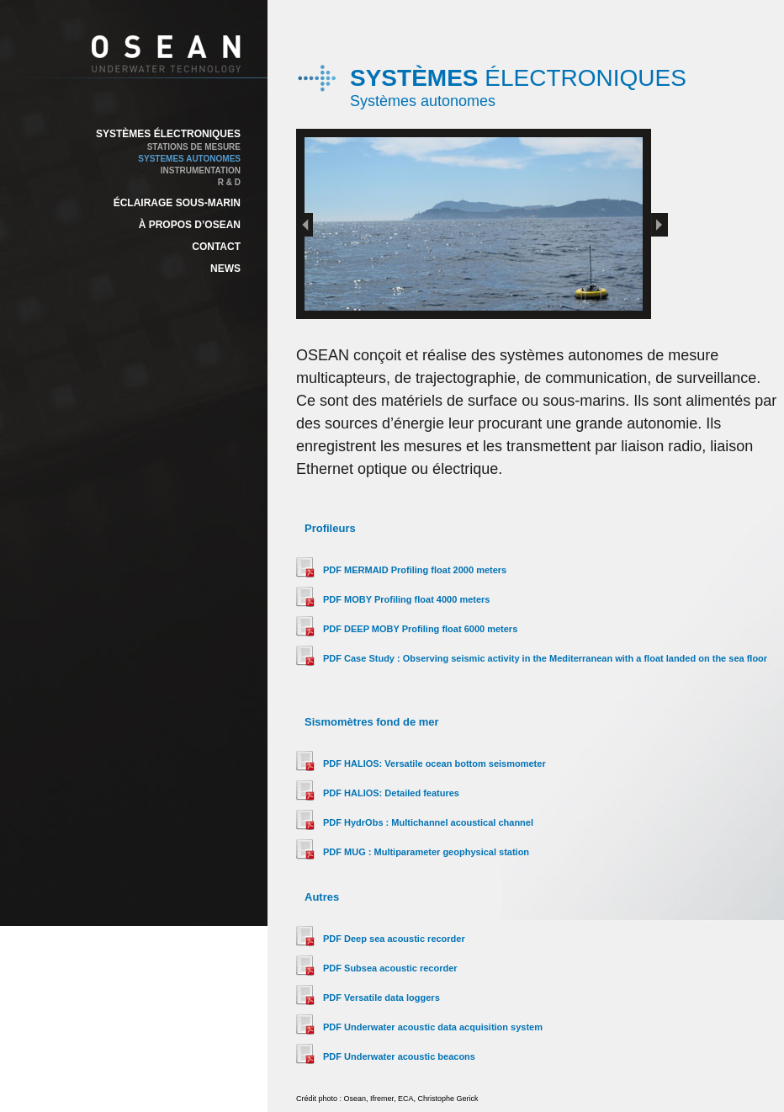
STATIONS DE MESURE (194, 147)
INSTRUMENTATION (201, 170)
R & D (229, 182)
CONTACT (216, 247)
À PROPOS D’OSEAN (190, 225)
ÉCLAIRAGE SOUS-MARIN (177, 203)
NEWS (225, 268)
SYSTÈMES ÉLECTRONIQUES (168, 134)
